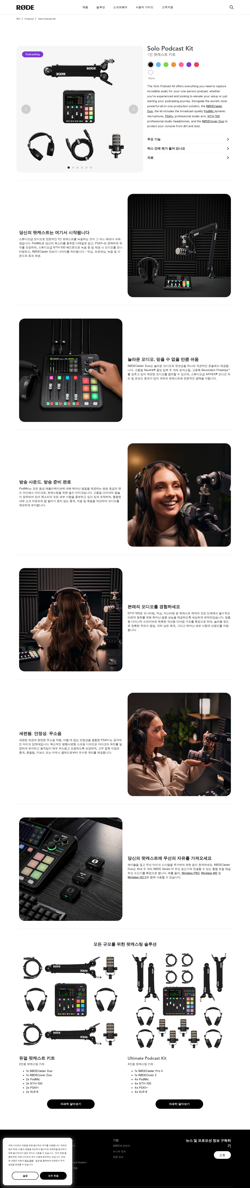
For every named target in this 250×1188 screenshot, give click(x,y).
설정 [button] (25, 1175)
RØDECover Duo (213, 98)
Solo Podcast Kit (45, 18)
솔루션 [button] (100, 7)
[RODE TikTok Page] (220, 1178)
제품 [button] (85, 7)
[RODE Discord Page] (232, 1178)
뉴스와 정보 (119, 1128)
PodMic (209, 88)
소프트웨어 (120, 7)
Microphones (24, 1122)
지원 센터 (70, 1122)
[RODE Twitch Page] (225, 1178)
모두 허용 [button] (53, 1175)
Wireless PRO (190, 850)
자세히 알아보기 (70, 1081)
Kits (18, 19)
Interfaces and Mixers (28, 1133)
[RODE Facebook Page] (198, 1178)
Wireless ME (209, 850)
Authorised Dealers (76, 1139)
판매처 (68, 1133)
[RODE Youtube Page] (214, 1178)
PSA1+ (169, 93)
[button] (25, 86)
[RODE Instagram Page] (209, 1178)
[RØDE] (34, 7)
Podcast (28, 18)
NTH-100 (213, 93)
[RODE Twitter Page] (204, 1178)
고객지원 (167, 7)
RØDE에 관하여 (121, 1122)
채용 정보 (118, 1133)
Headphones (23, 1128)
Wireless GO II (137, 854)
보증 (67, 1128)
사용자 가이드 (144, 7)
